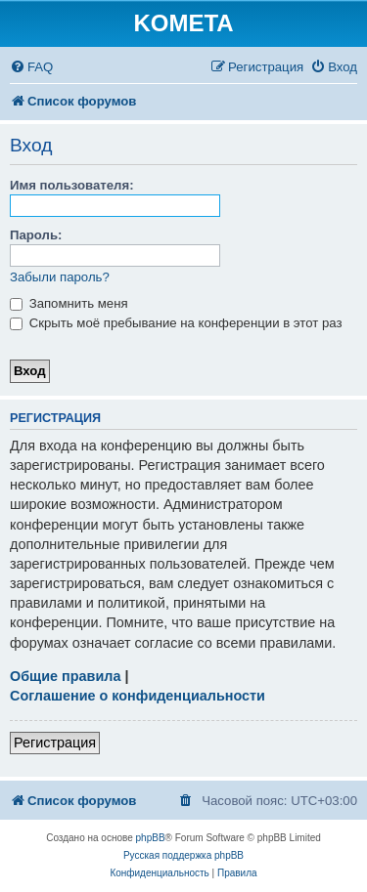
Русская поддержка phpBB (183, 855)
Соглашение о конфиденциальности (137, 695)
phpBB (150, 837)
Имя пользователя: (72, 185)
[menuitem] (31, 67)
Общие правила (65, 676)
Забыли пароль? (60, 277)
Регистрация (55, 742)
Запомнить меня (69, 303)
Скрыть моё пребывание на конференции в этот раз (176, 323)
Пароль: (36, 235)
